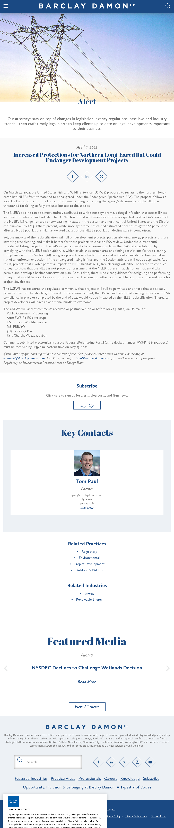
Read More (87, 508)
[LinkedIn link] (87, 176)
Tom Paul (87, 481)
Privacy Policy (112, 816)
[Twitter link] (101, 176)
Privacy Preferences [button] (136, 816)
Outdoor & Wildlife (89, 570)
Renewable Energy (89, 599)
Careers (110, 778)
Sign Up (87, 405)
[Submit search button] (19, 759)
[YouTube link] (150, 762)
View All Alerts (87, 706)
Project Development (89, 564)
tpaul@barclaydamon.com (93, 358)
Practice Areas (63, 778)
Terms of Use (158, 816)
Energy (89, 593)
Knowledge (130, 778)
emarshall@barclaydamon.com (24, 358)
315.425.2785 (87, 503)
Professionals (90, 778)
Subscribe (151, 778)
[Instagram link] (137, 762)
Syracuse (87, 499)
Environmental (89, 558)
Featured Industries (31, 778)
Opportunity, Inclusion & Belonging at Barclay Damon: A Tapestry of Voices (87, 787)
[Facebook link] (72, 176)
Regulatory (89, 552)
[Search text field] (51, 762)
